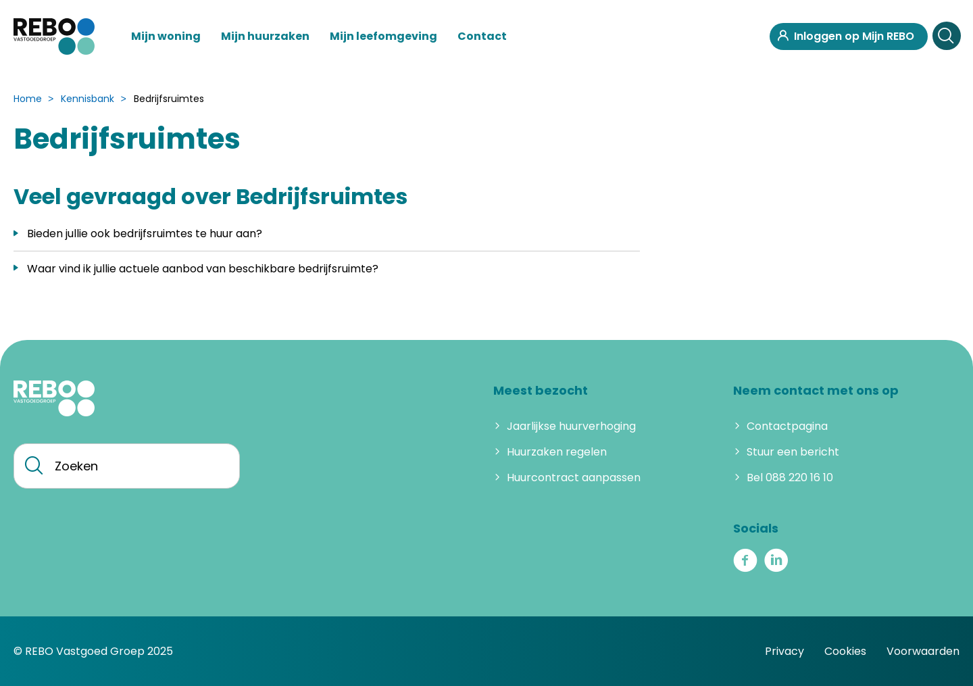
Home (28, 98)
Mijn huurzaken (265, 36)
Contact (482, 36)
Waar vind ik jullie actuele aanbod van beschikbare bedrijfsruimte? (202, 268)
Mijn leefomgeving (383, 36)
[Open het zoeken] (945, 36)
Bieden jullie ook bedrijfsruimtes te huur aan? (144, 233)
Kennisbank (87, 98)
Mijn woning (166, 36)
